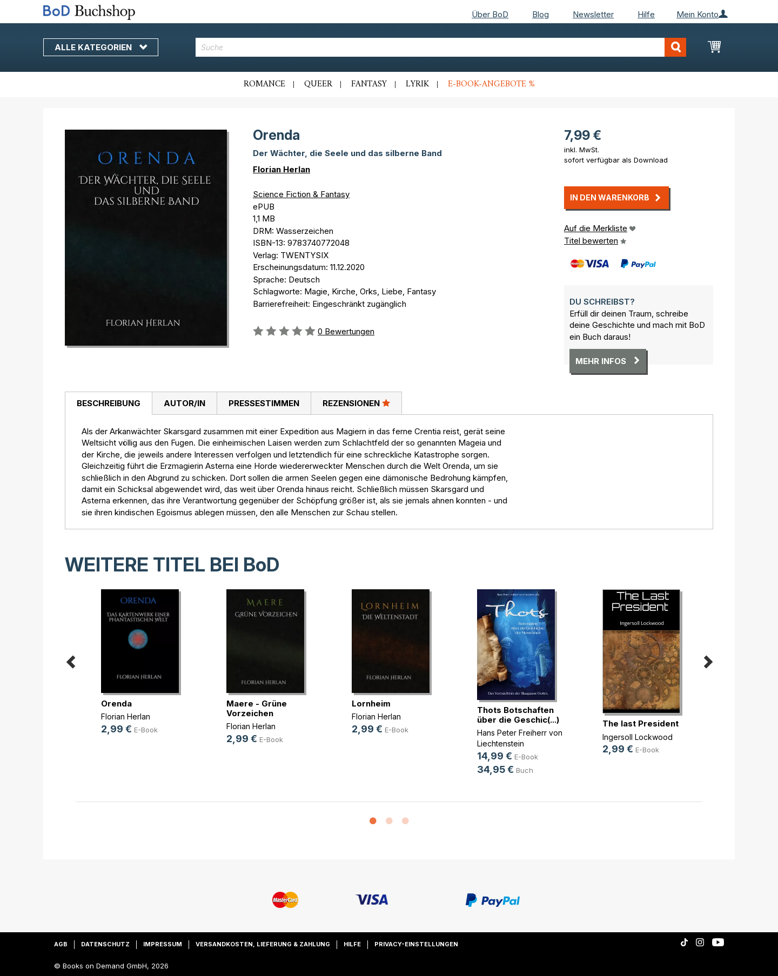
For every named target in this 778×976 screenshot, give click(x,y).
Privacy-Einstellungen (416, 944)
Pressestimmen (264, 403)
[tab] (108, 403)
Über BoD (490, 14)
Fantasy (369, 84)
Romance (264, 84)
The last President (640, 723)
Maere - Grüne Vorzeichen (256, 708)
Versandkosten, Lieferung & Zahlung (263, 944)
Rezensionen (356, 403)
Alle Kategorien (101, 47)
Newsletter (593, 14)
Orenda (116, 703)
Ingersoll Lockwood (637, 737)
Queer (318, 84)
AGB (61, 944)
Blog (540, 14)
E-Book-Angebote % (491, 84)
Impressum (162, 944)
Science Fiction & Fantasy (301, 194)
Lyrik (417, 84)
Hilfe (646, 14)
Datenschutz (105, 944)
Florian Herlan (281, 169)
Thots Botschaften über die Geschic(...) (518, 715)
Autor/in (184, 403)
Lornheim (371, 703)
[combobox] (441, 47)
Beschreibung (108, 403)
